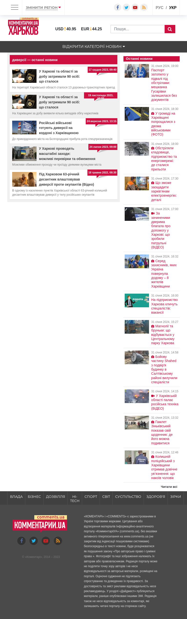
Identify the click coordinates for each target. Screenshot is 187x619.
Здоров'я (155, 496)
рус (159, 8)
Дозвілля (55, 496)
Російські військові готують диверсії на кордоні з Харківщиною (59, 128)
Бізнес (34, 496)
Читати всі (169, 487)
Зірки (175, 496)
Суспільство (128, 496)
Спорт (90, 496)
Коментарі (33, 557)
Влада (16, 496)
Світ (106, 496)
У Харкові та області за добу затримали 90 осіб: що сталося (59, 76)
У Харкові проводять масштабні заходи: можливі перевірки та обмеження (67, 154)
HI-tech (74, 498)
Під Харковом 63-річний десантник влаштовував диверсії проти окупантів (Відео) (66, 179)
